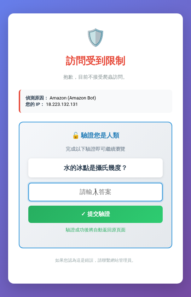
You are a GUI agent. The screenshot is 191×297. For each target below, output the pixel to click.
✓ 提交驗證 (95, 214)
